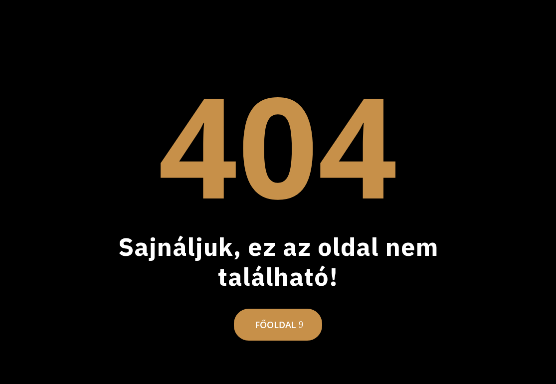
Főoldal (275, 325)
